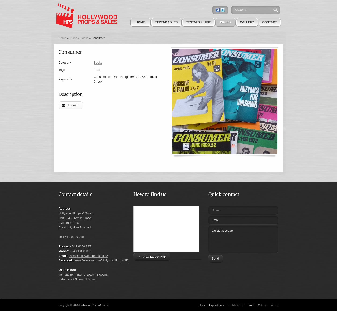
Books (84, 38)
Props (225, 22)
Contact (269, 22)
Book (97, 70)
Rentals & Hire (198, 22)
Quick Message (234, 238)
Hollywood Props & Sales (93, 305)
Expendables (166, 22)
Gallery (247, 22)
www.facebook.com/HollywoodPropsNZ (101, 260)
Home (140, 22)
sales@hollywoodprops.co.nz (88, 255)
